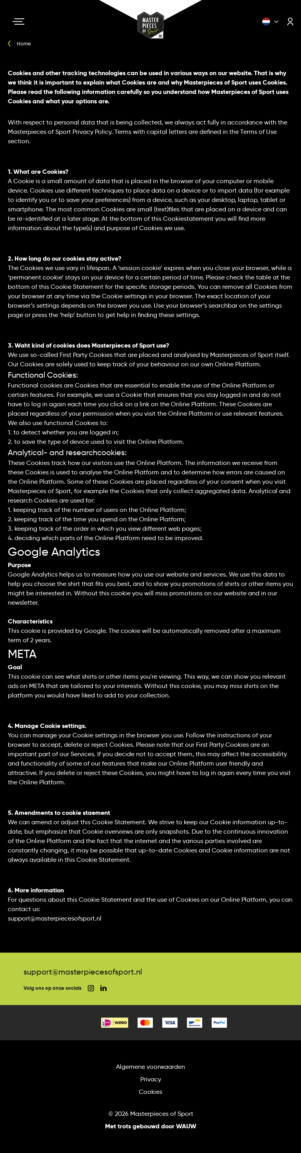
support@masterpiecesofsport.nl (83, 971)
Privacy (150, 1079)
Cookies (150, 1091)
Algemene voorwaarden (150, 1066)
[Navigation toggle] (18, 21)
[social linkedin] (103, 988)
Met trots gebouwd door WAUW (150, 1126)
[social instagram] (91, 988)
